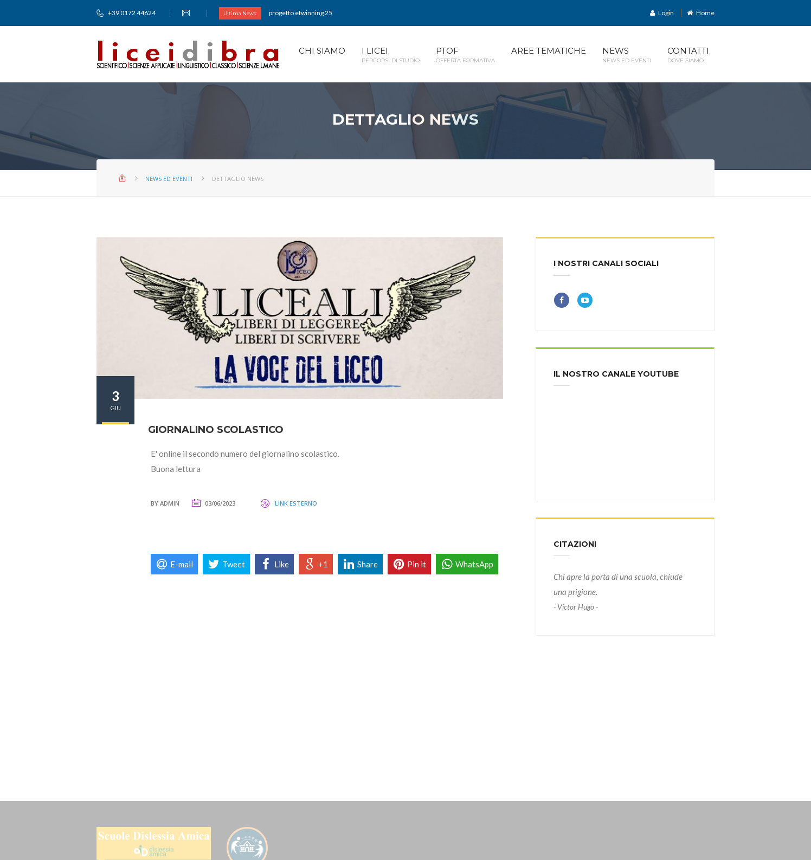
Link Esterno (296, 503)
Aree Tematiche (548, 55)
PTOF (465, 55)
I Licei (391, 55)
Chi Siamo (322, 55)
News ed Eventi (168, 178)
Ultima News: (240, 13)
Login (662, 13)
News (626, 55)
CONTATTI (688, 55)
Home (701, 13)
